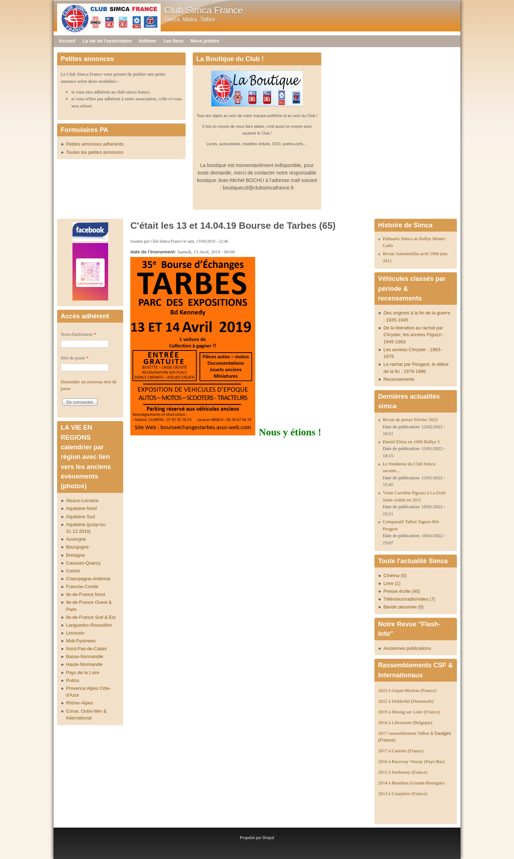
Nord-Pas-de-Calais (86, 648)
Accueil (67, 41)
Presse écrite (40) (401, 591)
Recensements (398, 379)
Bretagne (75, 555)
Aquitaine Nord (81, 508)
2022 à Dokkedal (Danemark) (406, 701)
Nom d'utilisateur (78, 334)
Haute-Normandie (84, 664)
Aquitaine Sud (80, 516)
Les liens (174, 41)
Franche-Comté (82, 586)
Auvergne (76, 539)
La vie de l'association (106, 41)
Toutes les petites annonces (94, 152)
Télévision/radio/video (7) (409, 599)
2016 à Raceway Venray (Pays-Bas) (411, 761)
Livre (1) (391, 583)
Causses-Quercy (83, 563)
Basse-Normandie (84, 656)
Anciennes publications (407, 648)
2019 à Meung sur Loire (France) (409, 711)
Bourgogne (77, 547)
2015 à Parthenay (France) (402, 772)
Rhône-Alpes (79, 703)
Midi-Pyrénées (81, 640)
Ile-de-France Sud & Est (91, 617)
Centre (73, 570)
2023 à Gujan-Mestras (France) (407, 690)
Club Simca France (203, 10)
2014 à (411, 782)
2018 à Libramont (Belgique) (405, 722)
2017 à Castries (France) (400, 750)
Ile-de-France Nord (85, 594)
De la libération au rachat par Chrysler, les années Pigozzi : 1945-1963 (413, 334)
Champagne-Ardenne (88, 578)
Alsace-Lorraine (82, 500)
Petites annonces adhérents (95, 144)
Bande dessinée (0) (403, 607)
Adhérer (148, 41)
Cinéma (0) (394, 575)
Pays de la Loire (82, 672)
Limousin (75, 633)
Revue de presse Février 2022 (410, 419)
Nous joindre (205, 41)
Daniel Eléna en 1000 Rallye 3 (411, 441)
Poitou (72, 680)
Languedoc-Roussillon (89, 625)
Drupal (268, 837)
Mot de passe (75, 357)
